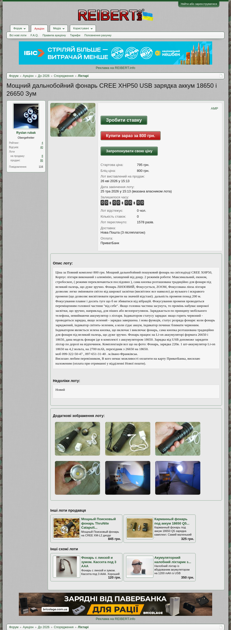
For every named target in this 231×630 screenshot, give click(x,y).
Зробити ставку (124, 120)
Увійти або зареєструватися (198, 3)
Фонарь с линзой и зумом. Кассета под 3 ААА (98, 562)
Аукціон (39, 28)
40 (41, 147)
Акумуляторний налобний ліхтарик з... (172, 560)
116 (41, 166)
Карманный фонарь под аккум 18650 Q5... (171, 521)
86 (41, 160)
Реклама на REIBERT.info (115, 68)
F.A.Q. (34, 35)
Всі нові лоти (18, 35)
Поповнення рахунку (97, 35)
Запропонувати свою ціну (129, 151)
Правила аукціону (54, 35)
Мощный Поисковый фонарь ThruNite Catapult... (98, 523)
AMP (214, 108)
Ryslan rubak (26, 133)
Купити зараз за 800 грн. (130, 136)
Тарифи (75, 35)
